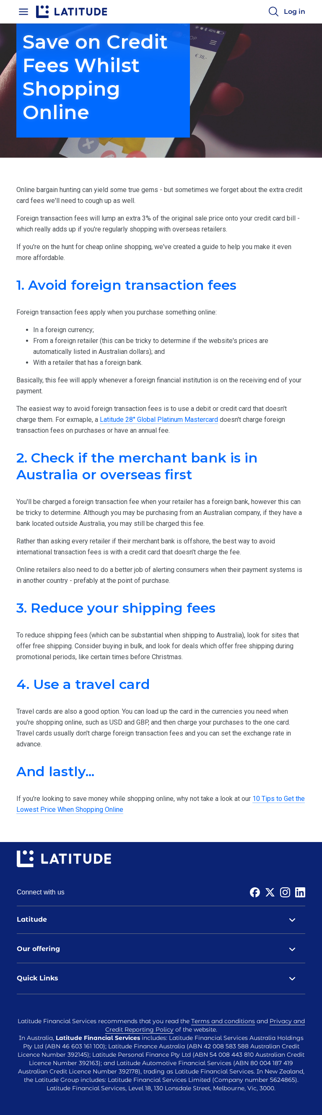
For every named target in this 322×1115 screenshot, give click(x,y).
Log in (294, 11)
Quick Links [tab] (161, 978)
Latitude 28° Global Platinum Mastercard (159, 420)
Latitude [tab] (161, 920)
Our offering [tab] (161, 949)
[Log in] (294, 11)
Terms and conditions (223, 1021)
